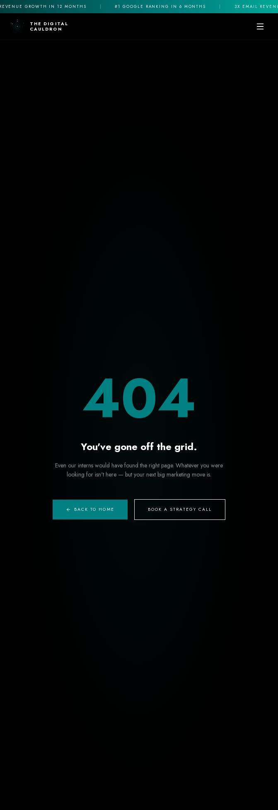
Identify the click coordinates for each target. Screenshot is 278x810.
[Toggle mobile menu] (260, 26)
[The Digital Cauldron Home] (39, 26)
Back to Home (90, 509)
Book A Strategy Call (180, 509)
